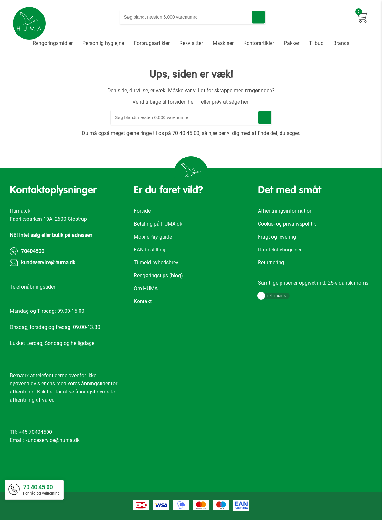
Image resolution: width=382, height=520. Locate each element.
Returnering (271, 263)
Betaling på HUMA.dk (158, 224)
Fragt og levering (277, 237)
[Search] (258, 17)
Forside (142, 211)
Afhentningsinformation (285, 211)
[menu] (191, 43)
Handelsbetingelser (280, 250)
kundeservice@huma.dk (48, 263)
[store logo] (29, 23)
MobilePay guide (153, 237)
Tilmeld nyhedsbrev (156, 263)
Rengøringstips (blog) (158, 275)
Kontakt (143, 301)
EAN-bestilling (149, 250)
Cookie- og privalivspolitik (287, 224)
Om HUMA (146, 288)
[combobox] (193, 17)
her (191, 102)
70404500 (32, 251)
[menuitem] (53, 43)
